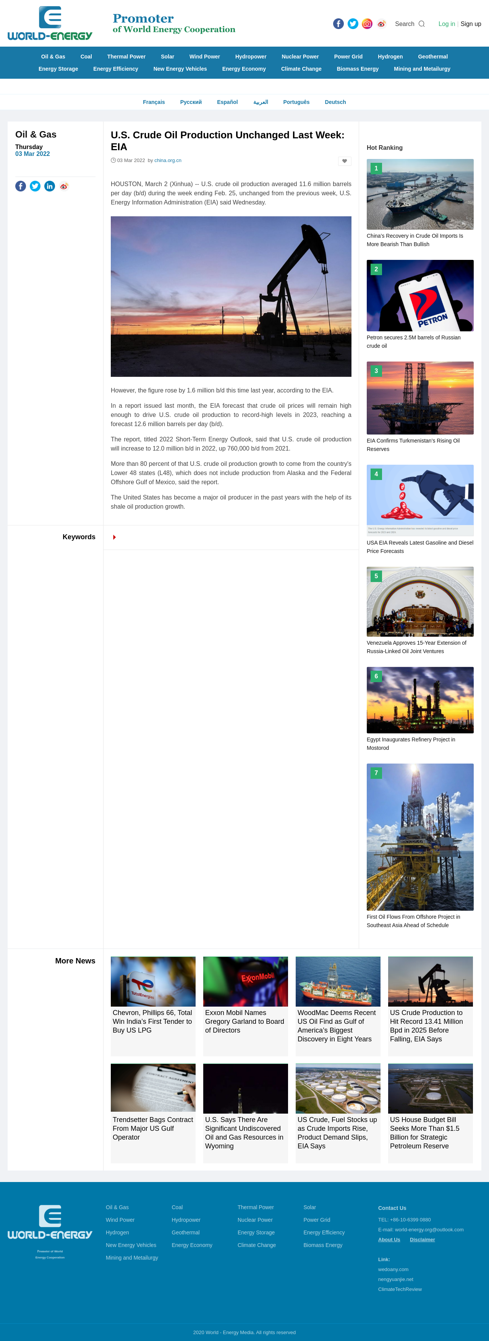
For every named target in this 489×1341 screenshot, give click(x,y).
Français (154, 102)
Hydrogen (390, 57)
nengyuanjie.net (395, 1279)
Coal (86, 57)
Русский (191, 102)
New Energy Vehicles (180, 69)
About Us (389, 1239)
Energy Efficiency (115, 69)
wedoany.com (393, 1269)
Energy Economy (244, 69)
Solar (167, 57)
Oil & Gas (53, 57)
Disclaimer (422, 1239)
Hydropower (251, 57)
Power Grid (348, 57)
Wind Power (204, 57)
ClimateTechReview (400, 1289)
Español (227, 102)
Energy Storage (58, 69)
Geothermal (433, 57)
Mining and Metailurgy (422, 69)
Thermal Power (126, 57)
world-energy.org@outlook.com (429, 1229)
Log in (447, 24)
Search (405, 24)
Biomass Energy (358, 69)
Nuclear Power (300, 57)
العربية (260, 102)
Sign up (471, 24)
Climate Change (301, 69)
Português (296, 102)
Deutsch (335, 102)
